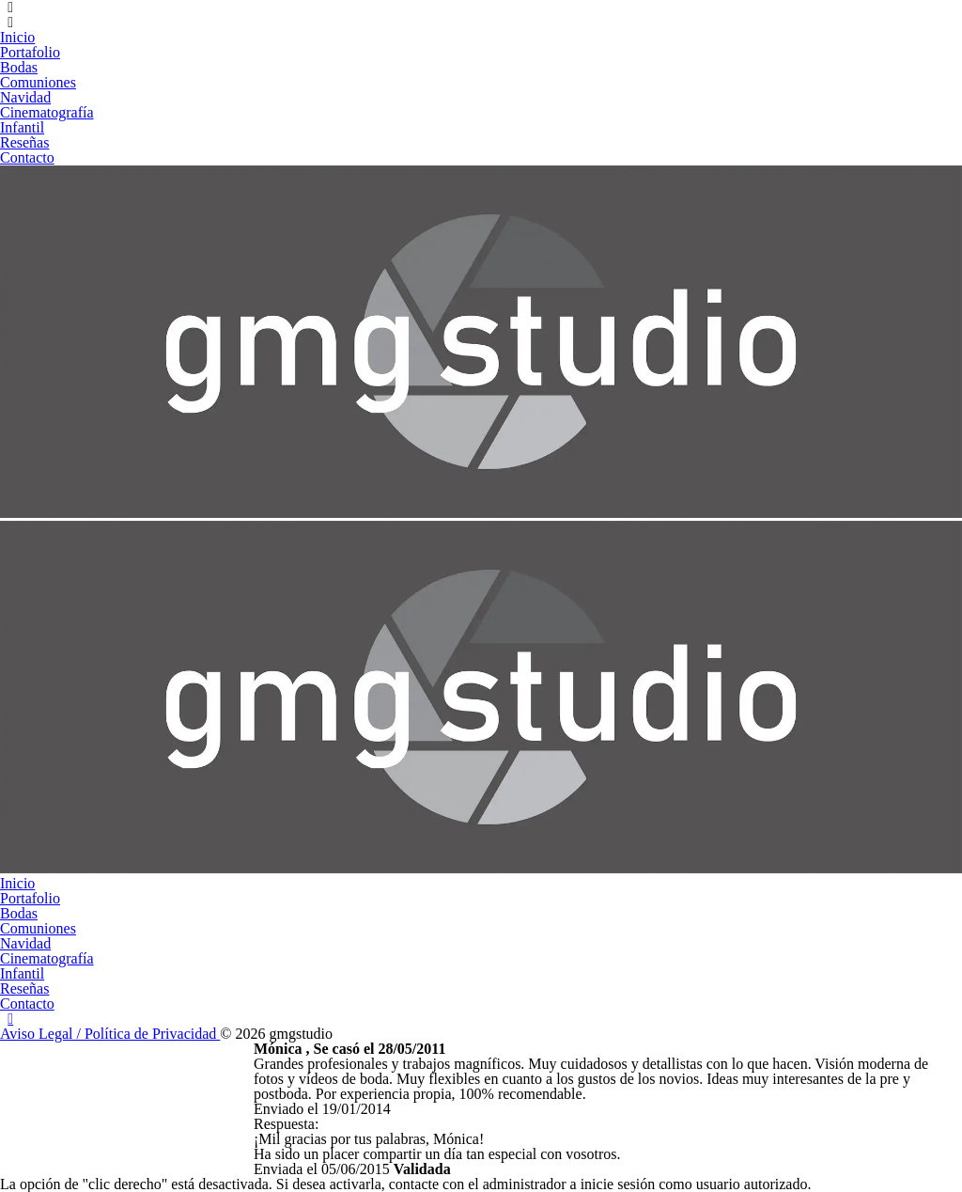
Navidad (25, 97)
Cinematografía (47, 112)
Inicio (17, 37)
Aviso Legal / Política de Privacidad (110, 1034)
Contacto (27, 157)
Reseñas (24, 142)
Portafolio (30, 52)
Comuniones (38, 82)
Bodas (19, 67)
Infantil (22, 127)
